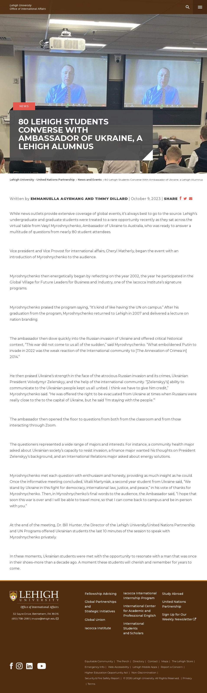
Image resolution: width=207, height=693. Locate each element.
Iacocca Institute (98, 628)
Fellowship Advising (100, 594)
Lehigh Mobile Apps (145, 666)
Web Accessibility (118, 666)
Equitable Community (99, 661)
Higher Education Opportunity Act (106, 672)
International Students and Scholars (133, 628)
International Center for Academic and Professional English (139, 611)
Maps (164, 661)
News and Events (90, 179)
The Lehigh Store (182, 661)
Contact (153, 661)
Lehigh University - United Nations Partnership (42, 179)
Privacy (187, 678)
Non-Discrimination (144, 672)
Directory (138, 661)
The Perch (123, 661)
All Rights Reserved (167, 678)
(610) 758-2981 (21, 618)
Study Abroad (172, 594)
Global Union (95, 620)
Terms (91, 683)
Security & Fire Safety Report (102, 678)
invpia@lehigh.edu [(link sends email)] (45, 618)
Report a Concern (172, 666)
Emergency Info (94, 666)
